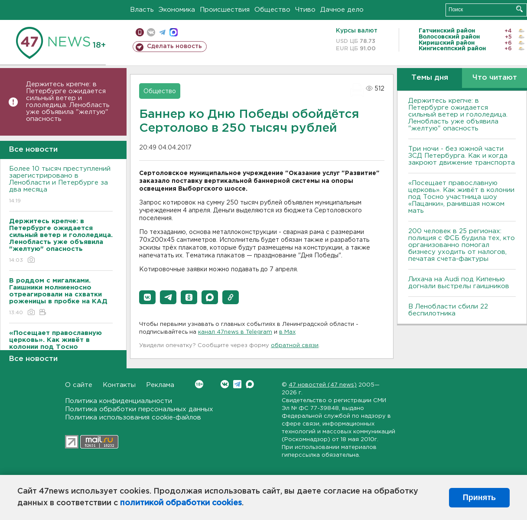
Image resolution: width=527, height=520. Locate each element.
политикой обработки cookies (181, 503)
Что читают (494, 78)
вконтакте (151, 32)
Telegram (237, 384)
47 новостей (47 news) (323, 385)
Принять (479, 497)
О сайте (78, 385)
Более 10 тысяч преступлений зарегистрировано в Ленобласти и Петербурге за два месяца (61, 185)
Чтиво (305, 10)
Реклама (160, 385)
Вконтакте (199, 384)
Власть (142, 10)
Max (250, 384)
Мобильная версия (140, 32)
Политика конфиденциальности (118, 401)
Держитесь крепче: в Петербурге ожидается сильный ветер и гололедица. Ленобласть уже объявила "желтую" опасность (68, 101)
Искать (519, 9)
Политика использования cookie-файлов (133, 417)
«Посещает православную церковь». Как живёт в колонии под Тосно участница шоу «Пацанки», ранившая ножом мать (461, 197)
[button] (147, 297)
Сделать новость (174, 46)
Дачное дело (342, 10)
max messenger (173, 32)
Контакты (119, 385)
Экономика (177, 10)
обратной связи (295, 345)
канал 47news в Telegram (235, 332)
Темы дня (429, 78)
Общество (272, 10)
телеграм (162, 32)
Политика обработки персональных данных (139, 409)
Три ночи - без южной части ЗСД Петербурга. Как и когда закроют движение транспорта (461, 156)
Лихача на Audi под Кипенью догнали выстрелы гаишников (458, 282)
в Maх (287, 332)
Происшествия (225, 10)
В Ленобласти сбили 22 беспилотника (448, 310)
